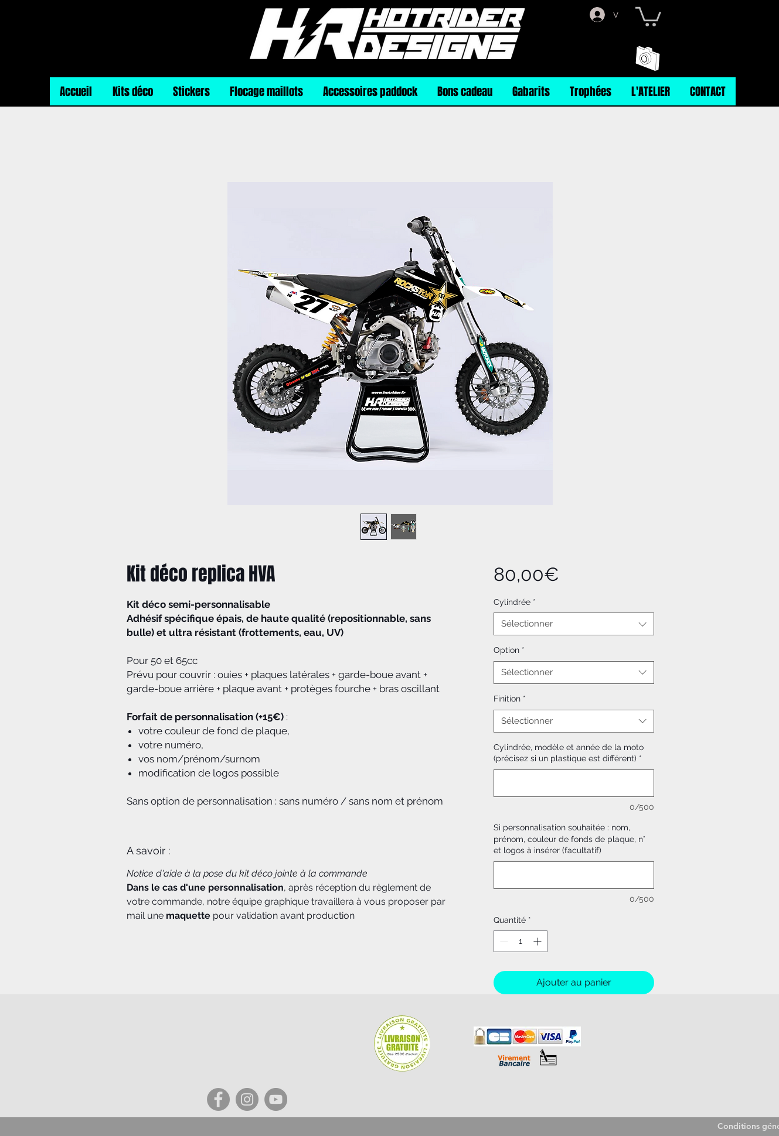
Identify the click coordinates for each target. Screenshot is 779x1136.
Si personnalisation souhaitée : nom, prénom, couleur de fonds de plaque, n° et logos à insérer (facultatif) (569, 839)
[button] (648, 15)
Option (509, 650)
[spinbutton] (520, 941)
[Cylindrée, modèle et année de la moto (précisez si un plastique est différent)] (573, 783)
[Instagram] (247, 1099)
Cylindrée (515, 602)
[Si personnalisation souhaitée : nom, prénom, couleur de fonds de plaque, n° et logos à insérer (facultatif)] (573, 875)
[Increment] (538, 941)
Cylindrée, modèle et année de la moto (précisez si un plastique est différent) (569, 753)
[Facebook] (218, 1099)
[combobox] (574, 624)
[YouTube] (275, 1099)
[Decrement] (502, 941)
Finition (510, 698)
